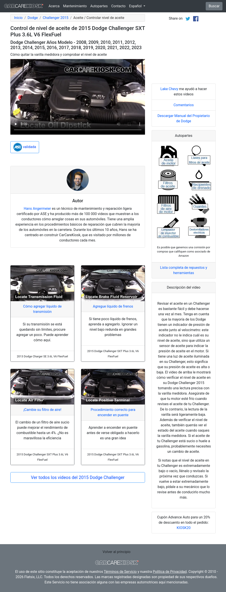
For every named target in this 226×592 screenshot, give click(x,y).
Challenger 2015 (55, 18)
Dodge (33, 18)
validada (24, 147)
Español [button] (136, 6)
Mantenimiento (75, 6)
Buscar (214, 6)
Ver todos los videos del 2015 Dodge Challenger (77, 477)
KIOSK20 (184, 528)
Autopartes (99, 6)
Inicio (18, 18)
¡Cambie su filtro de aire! (42, 410)
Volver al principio (116, 552)
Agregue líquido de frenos (113, 306)
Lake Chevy (169, 89)
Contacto (118, 6)
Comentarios (183, 105)
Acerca (54, 6)
